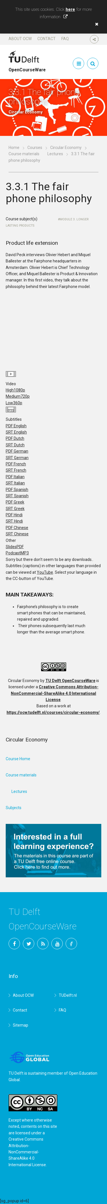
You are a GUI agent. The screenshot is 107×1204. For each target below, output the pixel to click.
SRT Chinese (17, 534)
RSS (43, 943)
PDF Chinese (17, 527)
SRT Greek (15, 508)
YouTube (45, 572)
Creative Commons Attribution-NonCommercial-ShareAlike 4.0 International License (54, 693)
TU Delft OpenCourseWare (70, 680)
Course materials (24, 154)
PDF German (17, 451)
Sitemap (20, 1025)
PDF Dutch (15, 438)
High (15, 390)
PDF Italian (15, 476)
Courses (34, 147)
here (70, 9)
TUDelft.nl (68, 995)
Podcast (17, 553)
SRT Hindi (14, 521)
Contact (46, 38)
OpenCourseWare (27, 67)
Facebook (14, 943)
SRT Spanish (17, 496)
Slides (15, 546)
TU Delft (71, 943)
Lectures (55, 154)
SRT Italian (15, 483)
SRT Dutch (15, 445)
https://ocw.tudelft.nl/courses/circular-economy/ (53, 712)
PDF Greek (15, 502)
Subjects (13, 807)
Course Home (18, 759)
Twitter (28, 943)
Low (14, 403)
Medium (18, 396)
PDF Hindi (14, 515)
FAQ (65, 38)
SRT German (17, 457)
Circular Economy (66, 147)
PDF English (16, 426)
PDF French (16, 464)
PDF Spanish (17, 489)
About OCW (20, 38)
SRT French (16, 470)
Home (14, 147)
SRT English (16, 432)
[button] (95, 24)
